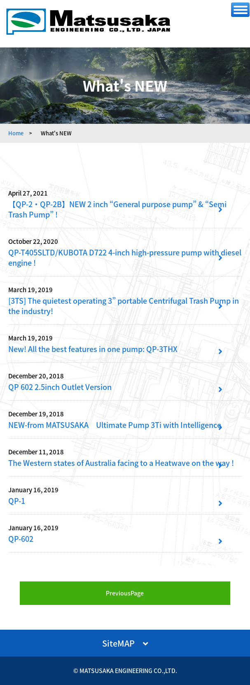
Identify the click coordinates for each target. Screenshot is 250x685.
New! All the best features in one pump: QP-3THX (93, 349)
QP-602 (20, 539)
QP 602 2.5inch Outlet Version (60, 387)
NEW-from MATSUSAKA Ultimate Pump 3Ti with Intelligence (114, 425)
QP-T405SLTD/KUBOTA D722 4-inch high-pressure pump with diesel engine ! (124, 257)
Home (15, 133)
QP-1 (16, 501)
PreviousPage (125, 593)
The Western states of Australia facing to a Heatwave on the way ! (121, 463)
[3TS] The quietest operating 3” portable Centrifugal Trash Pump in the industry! (123, 305)
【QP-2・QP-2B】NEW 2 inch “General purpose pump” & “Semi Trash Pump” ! (117, 209)
